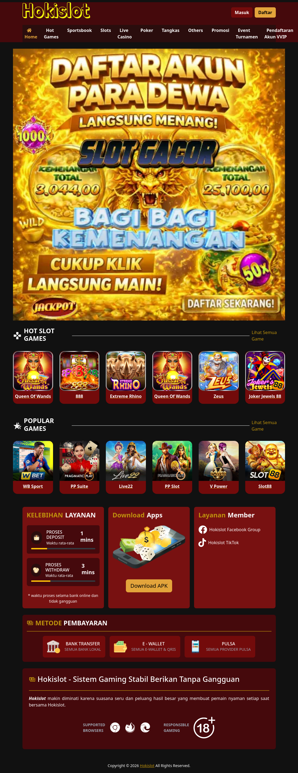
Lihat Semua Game (264, 335)
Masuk (242, 12)
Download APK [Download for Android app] (149, 585)
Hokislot (147, 765)
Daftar (265, 12)
